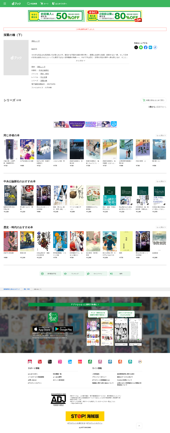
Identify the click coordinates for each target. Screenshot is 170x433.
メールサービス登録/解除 (36, 377)
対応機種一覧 (57, 374)
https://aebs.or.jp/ (76, 403)
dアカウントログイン (35, 383)
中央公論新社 (44, 70)
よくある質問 (57, 377)
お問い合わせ (32, 380)
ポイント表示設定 (58, 380)
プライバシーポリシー (99, 377)
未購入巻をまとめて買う (155, 100)
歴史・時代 (44, 74)
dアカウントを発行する (76, 423)
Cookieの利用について (124, 380)
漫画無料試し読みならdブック (12, 289)
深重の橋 (43, 81)
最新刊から (161, 107)
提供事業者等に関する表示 (125, 374)
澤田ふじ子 (35, 41)
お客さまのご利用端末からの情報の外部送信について (129, 384)
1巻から (152, 107)
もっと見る (160, 135)
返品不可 (34, 49)
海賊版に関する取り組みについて (103, 383)
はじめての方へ (33, 374)
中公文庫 (43, 77)
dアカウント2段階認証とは (101, 380)
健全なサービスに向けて (125, 377)
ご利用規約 (95, 374)
